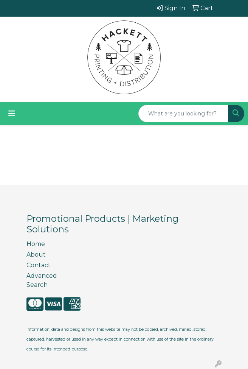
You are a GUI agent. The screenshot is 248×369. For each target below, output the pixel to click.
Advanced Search (41, 280)
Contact (38, 265)
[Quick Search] (183, 113)
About (36, 254)
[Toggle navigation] (12, 113)
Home (35, 244)
